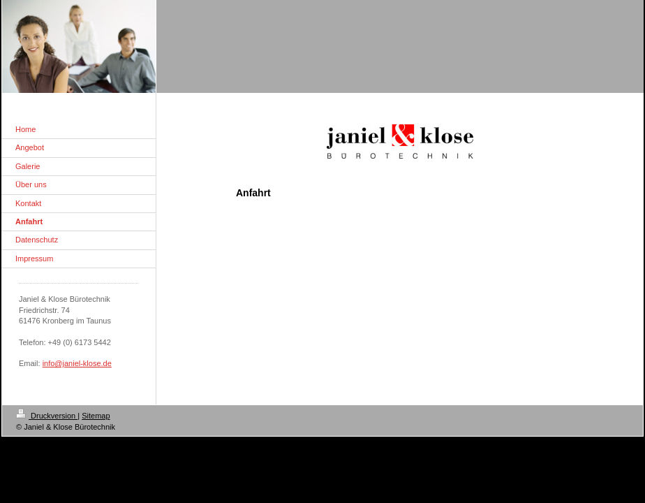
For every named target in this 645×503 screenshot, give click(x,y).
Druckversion (46, 415)
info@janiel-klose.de (77, 363)
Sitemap (96, 415)
